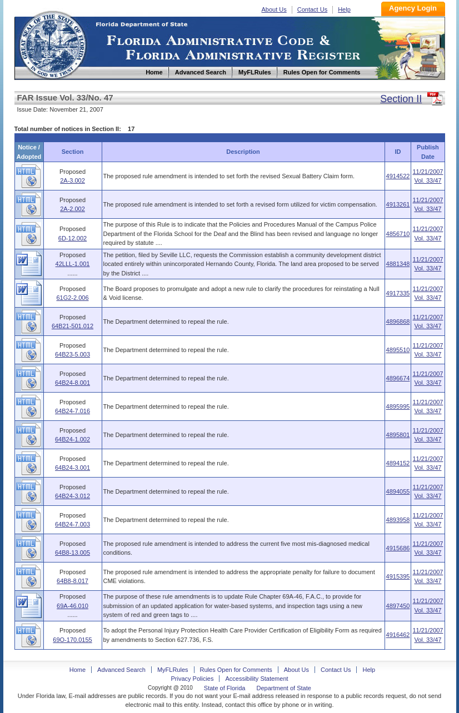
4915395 (398, 576)
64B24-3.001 (72, 467)
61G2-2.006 (72, 297)
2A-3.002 (72, 180)
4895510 (398, 350)
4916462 (398, 634)
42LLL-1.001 (73, 263)
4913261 (398, 204)
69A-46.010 (72, 605)
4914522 (398, 176)
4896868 (398, 321)
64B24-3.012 (72, 496)
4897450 (398, 605)
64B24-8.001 (72, 382)
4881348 (398, 263)
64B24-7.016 (72, 411)
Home (52, 44)
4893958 (398, 519)
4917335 (398, 293)
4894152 (398, 463)
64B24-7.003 (72, 524)
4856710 (398, 233)
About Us (274, 9)
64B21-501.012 (72, 326)
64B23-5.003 (72, 354)
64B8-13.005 (72, 552)
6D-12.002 (72, 238)
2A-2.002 (72, 208)
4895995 (398, 406)
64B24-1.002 (72, 439)
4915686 (398, 548)
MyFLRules (172, 669)
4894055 (398, 491)
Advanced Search (121, 669)
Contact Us (312, 9)
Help (344, 9)
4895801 (398, 434)
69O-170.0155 (72, 639)
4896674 (398, 378)
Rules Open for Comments (236, 669)
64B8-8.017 (72, 581)
